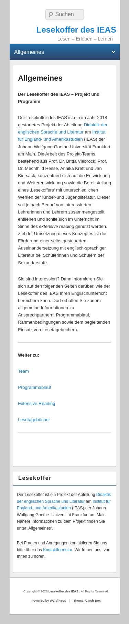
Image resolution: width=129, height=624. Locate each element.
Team (23, 371)
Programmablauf (34, 387)
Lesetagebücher (34, 419)
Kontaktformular (57, 549)
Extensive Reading (36, 403)
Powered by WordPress (49, 600)
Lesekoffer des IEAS (76, 29)
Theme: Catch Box (86, 600)
